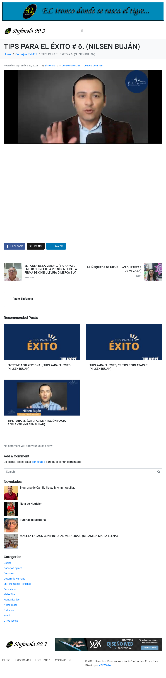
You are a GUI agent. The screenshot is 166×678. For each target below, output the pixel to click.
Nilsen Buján (11, 605)
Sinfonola (50, 65)
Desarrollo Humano (14, 578)
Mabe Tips (9, 594)
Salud (7, 615)
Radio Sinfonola (23, 298)
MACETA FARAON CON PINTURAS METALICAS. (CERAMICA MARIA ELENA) (69, 536)
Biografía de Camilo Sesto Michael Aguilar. (47, 487)
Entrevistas (10, 589)
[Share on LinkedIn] (56, 246)
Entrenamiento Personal (17, 583)
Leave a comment (94, 65)
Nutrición (9, 610)
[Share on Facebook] (14, 246)
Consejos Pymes (13, 568)
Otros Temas (11, 620)
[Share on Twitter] (36, 246)
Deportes (9, 573)
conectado (38, 462)
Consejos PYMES (71, 65)
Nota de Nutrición (31, 503)
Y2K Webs (105, 665)
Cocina (7, 562)
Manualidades (12, 599)
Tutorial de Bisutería (33, 520)
